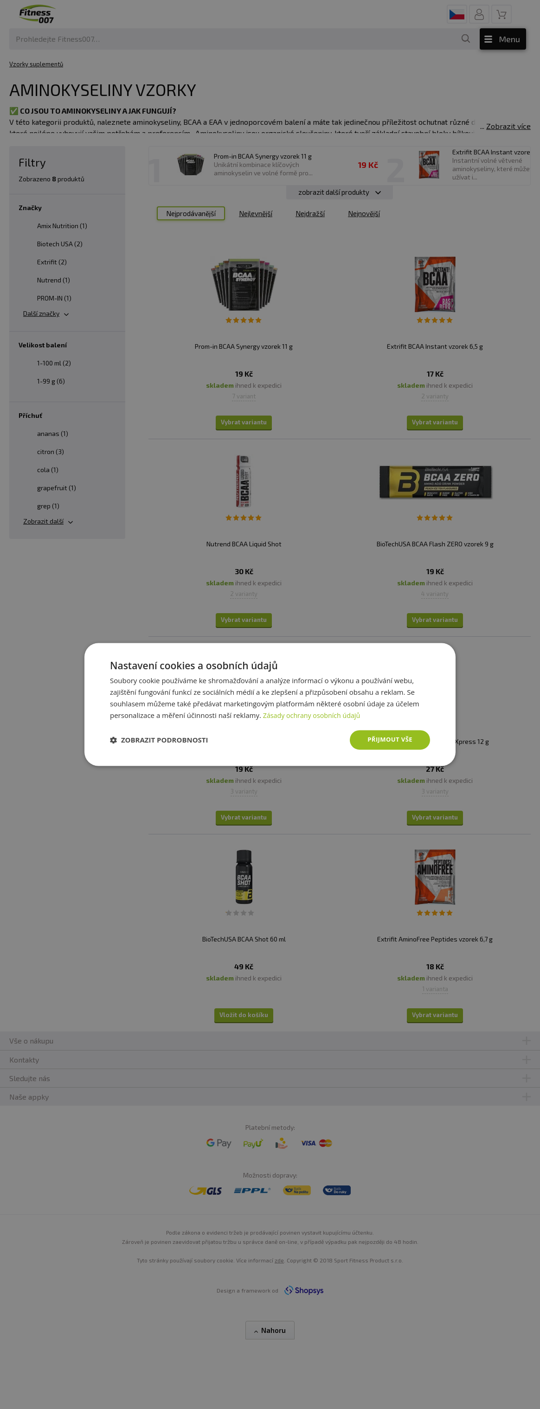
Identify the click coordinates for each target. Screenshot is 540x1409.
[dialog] (270, 704)
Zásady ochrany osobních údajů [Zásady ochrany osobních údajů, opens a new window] (314, 714)
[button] (159, 740)
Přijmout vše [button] (388, 739)
